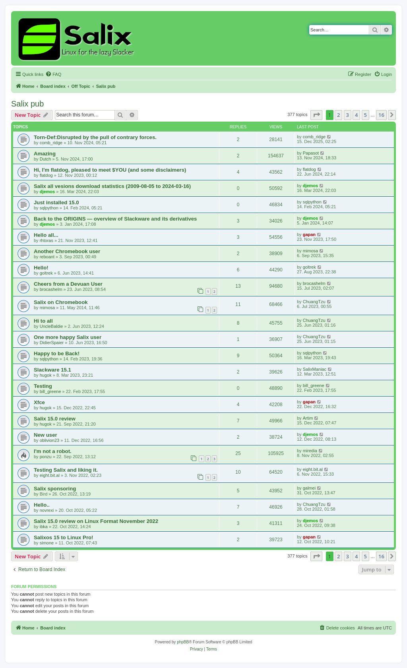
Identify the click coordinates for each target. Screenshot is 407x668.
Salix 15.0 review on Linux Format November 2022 (96, 521)
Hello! (41, 268)
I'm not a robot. (53, 451)
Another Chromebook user (67, 251)
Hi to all (43, 321)
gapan (309, 234)
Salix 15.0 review (55, 419)
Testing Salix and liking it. (66, 470)
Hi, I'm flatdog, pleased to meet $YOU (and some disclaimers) (110, 170)
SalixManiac (314, 369)
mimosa (310, 250)
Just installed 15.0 (56, 202)
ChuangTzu (314, 301)
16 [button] (381, 114)
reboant (47, 256)
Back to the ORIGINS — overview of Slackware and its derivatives (115, 219)
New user (45, 435)
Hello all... (46, 235)
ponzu (46, 456)
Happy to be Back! (56, 353)
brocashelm (51, 289)
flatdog (46, 175)
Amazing (45, 154)
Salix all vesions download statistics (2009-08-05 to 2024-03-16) (112, 186)
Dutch (45, 159)
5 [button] (365, 114)
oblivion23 (50, 440)
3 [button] (347, 114)
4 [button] (356, 114)
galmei (309, 488)
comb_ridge (51, 142)
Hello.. (42, 505)
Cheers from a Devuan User (68, 284)
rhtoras (46, 240)
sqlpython (49, 207)
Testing (43, 386)
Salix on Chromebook (61, 302)
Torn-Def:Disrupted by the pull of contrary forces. (95, 137)
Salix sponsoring (55, 489)
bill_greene (50, 391)
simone (47, 542)
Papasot (311, 153)
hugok (46, 375)
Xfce (39, 402)
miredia (310, 450)
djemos (47, 191)
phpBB (183, 642)
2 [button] (338, 114)
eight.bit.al (50, 475)
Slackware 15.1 (52, 370)
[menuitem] (53, 74)
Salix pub (27, 103)
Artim (308, 418)
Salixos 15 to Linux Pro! (63, 537)
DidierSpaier (52, 342)
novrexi (47, 510)
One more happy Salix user (67, 337)
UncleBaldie (51, 326)
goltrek (46, 273)
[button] (316, 115)
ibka (44, 526)
